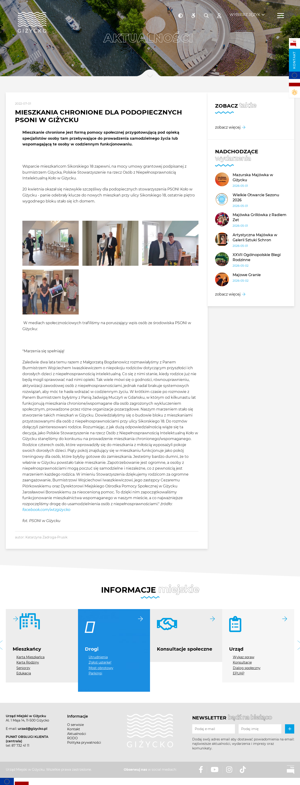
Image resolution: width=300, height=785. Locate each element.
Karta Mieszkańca (30, 657)
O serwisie (75, 725)
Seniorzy (23, 668)
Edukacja (23, 673)
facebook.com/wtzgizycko (46, 509)
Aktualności (76, 734)
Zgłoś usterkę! (100, 662)
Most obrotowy (101, 668)
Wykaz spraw (243, 657)
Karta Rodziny (27, 662)
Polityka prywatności (84, 742)
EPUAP (238, 673)
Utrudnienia (98, 657)
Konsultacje (242, 662)
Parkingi (95, 673)
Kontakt (294, 60)
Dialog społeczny (247, 668)
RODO (72, 738)
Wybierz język (245, 11)
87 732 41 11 (20, 745)
